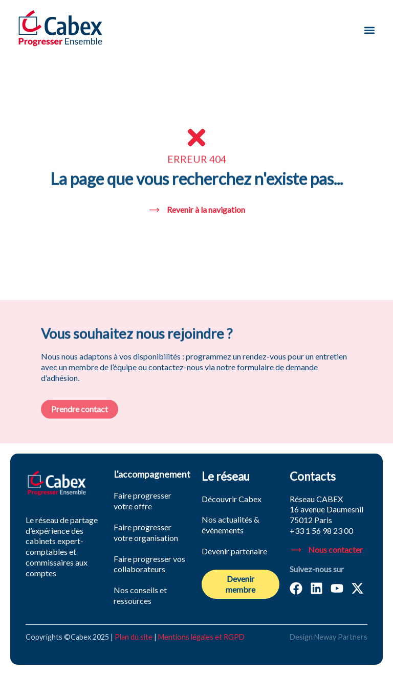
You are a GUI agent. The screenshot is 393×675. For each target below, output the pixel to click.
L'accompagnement (152, 474)
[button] (369, 29)
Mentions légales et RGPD (201, 637)
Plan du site (133, 637)
